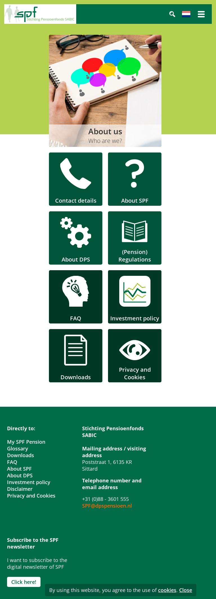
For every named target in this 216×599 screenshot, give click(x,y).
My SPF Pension (26, 441)
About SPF (19, 468)
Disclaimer (20, 488)
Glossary (17, 448)
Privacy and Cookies (31, 495)
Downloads (20, 455)
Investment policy (28, 482)
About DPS (20, 475)
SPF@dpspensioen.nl (107, 505)
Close (185, 590)
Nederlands (186, 14)
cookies (167, 590)
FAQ (12, 462)
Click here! (23, 582)
